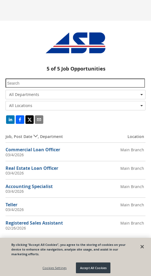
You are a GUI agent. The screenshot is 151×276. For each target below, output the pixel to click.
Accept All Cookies (93, 269)
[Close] (142, 248)
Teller (11, 205)
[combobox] (75, 94)
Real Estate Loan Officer (32, 168)
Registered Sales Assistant (34, 223)
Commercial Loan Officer (33, 150)
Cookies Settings (55, 269)
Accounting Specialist (29, 186)
